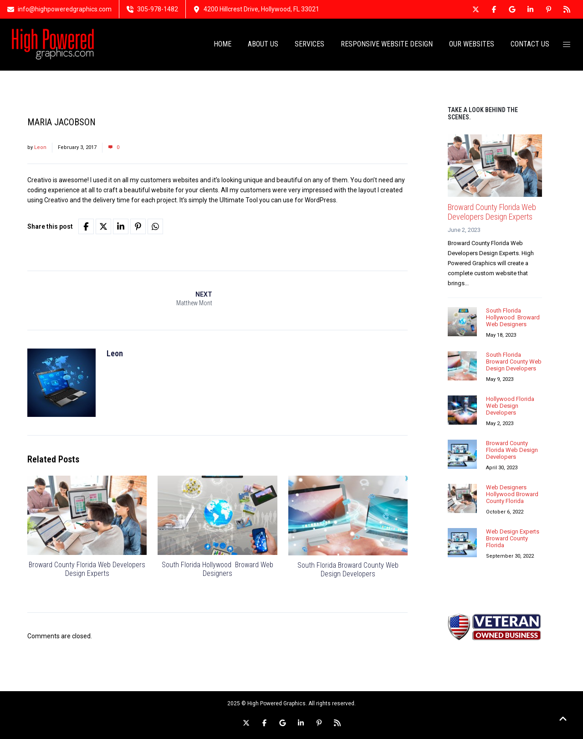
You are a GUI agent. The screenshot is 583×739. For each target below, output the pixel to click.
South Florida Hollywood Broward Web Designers (217, 570)
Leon (40, 148)
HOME (222, 44)
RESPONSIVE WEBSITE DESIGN (387, 44)
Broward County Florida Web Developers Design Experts (87, 570)
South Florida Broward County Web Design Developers (348, 570)
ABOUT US (263, 44)
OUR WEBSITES (471, 44)
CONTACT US (530, 44)
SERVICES (309, 44)
